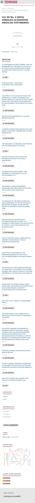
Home (4, 8)
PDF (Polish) (9, 90)
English (5, 396)
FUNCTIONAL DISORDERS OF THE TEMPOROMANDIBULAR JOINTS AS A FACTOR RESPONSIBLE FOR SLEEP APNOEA (17, 254)
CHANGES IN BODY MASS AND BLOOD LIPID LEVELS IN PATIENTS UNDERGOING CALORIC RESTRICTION (17, 131)
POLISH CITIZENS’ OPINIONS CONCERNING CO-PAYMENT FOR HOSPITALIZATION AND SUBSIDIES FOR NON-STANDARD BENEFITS (17, 365)
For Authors (6, 414)
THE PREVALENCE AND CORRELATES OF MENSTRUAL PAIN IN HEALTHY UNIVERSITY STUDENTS (16, 315)
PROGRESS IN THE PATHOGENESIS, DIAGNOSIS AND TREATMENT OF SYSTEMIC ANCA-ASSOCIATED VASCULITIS (17, 188)
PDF (5, 77)
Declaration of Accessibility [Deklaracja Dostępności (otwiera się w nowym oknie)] (12, 496)
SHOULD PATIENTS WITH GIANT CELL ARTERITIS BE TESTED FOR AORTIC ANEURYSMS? (14, 158)
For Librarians (7, 417)
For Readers (6, 411)
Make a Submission (11, 425)
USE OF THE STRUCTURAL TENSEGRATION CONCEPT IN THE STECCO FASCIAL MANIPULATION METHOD (16, 240)
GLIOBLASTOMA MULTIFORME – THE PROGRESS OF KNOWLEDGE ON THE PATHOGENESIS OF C (14, 173)
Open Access (15, 437)
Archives (10, 8)
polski (4, 399)
